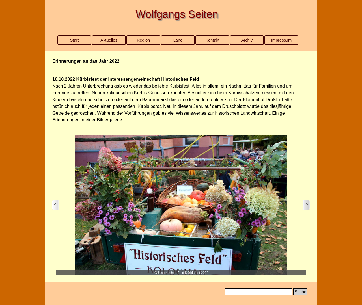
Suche (300, 291)
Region (143, 40)
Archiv (247, 40)
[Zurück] (55, 205)
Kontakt (212, 40)
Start (74, 40)
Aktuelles (108, 40)
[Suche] (258, 291)
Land (178, 40)
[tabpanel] (181, 61)
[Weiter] (306, 205)
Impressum (281, 40)
